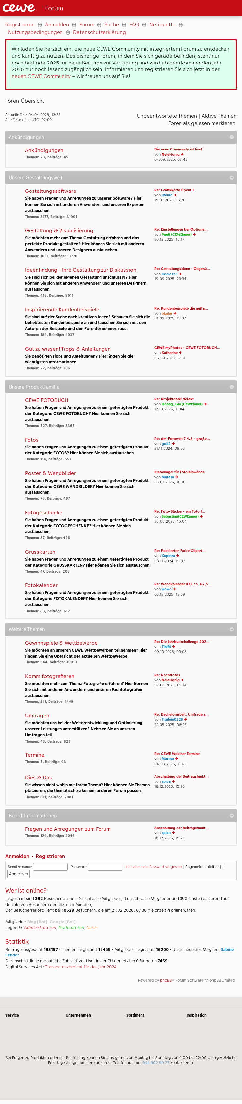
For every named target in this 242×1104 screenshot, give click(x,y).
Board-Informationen (33, 815)
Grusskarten (40, 552)
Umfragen (37, 715)
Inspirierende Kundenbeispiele (62, 309)
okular (167, 313)
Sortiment (135, 1015)
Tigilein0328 (172, 719)
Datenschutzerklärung (99, 32)
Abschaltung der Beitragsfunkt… (181, 776)
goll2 (166, 443)
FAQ (134, 24)
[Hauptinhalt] (121, 506)
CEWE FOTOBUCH (46, 400)
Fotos (32, 440)
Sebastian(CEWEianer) (180, 516)
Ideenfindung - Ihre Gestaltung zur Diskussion (80, 270)
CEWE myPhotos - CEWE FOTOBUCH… (187, 347)
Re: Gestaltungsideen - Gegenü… (182, 268)
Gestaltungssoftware (50, 191)
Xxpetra (168, 555)
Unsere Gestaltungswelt (36, 177)
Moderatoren (71, 928)
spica (166, 781)
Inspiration (197, 1015)
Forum (86, 24)
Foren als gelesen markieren (201, 123)
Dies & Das (38, 777)
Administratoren (40, 928)
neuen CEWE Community (41, 76)
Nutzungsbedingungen (35, 32)
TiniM (166, 646)
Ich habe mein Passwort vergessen (153, 866)
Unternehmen (78, 1015)
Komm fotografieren (49, 676)
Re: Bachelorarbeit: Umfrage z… (181, 714)
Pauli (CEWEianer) (177, 234)
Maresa (168, 477)
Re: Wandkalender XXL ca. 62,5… (183, 584)
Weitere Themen (27, 629)
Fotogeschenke (43, 512)
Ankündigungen (26, 137)
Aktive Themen (219, 116)
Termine (34, 755)
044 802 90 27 (155, 1062)
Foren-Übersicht (24, 101)
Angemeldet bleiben (204, 866)
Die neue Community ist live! (178, 149)
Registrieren (20, 24)
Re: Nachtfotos (167, 675)
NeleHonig (171, 154)
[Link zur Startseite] (57, 8)
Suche (111, 24)
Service (12, 1015)
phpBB (166, 980)
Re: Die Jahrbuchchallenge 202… (182, 641)
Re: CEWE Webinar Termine (177, 753)
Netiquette (162, 24)
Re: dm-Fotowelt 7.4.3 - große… (182, 438)
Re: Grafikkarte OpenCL (174, 190)
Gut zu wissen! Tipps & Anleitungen (68, 349)
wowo (167, 589)
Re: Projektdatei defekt (174, 399)
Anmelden (57, 24)
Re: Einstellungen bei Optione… (181, 229)
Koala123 (170, 274)
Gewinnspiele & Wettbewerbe (61, 643)
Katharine (170, 352)
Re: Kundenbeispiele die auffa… (181, 308)
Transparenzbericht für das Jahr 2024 (81, 967)
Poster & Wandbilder (50, 473)
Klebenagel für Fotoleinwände (179, 472)
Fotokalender (41, 585)
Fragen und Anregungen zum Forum (68, 829)
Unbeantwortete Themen (167, 116)
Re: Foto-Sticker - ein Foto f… (179, 511)
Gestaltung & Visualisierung (59, 230)
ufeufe (167, 195)
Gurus (92, 928)
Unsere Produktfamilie (34, 386)
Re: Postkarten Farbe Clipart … (180, 550)
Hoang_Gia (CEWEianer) (182, 404)
